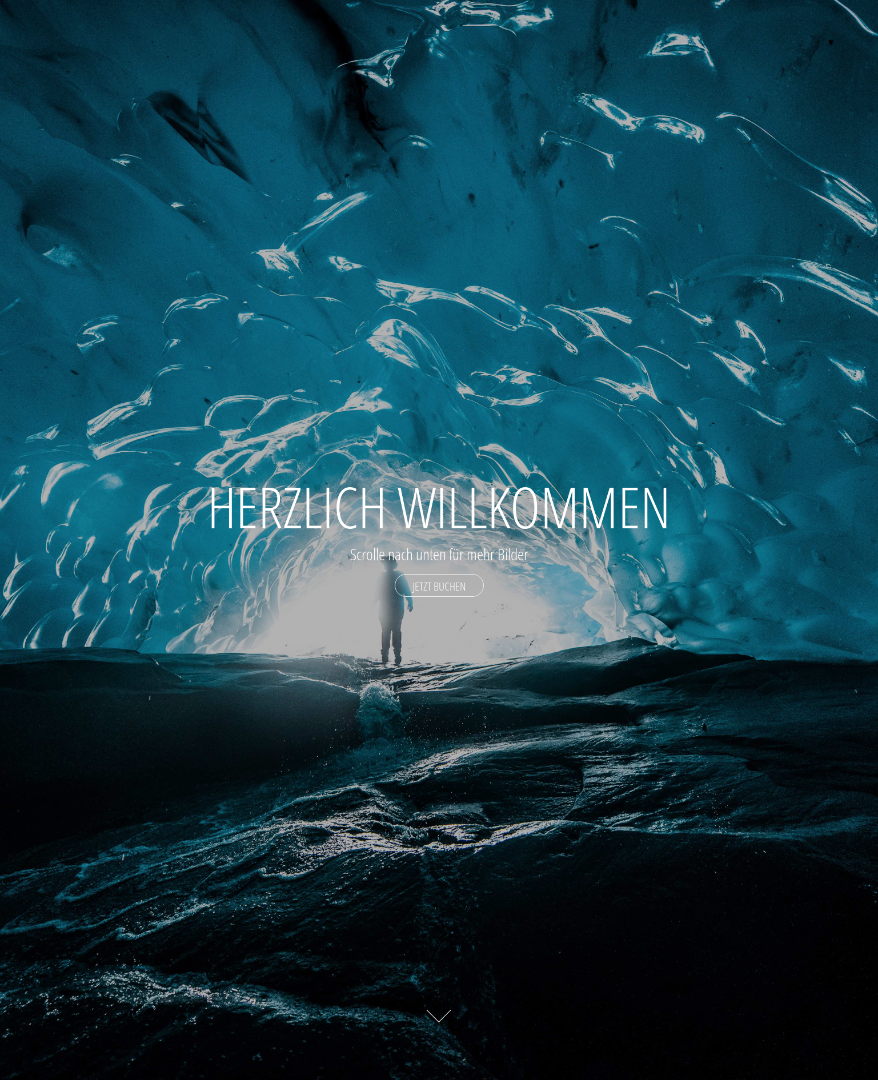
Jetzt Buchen (439, 586)
